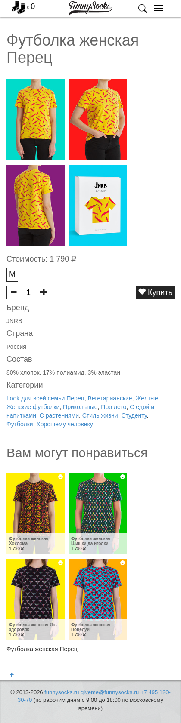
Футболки (19, 424)
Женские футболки (32, 406)
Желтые (146, 398)
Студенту (134, 415)
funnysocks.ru (61, 692)
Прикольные (80, 406)
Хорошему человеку (64, 424)
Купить (155, 292)
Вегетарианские (109, 398)
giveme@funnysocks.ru (110, 692)
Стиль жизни (100, 415)
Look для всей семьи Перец (45, 398)
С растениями (59, 415)
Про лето (113, 406)
